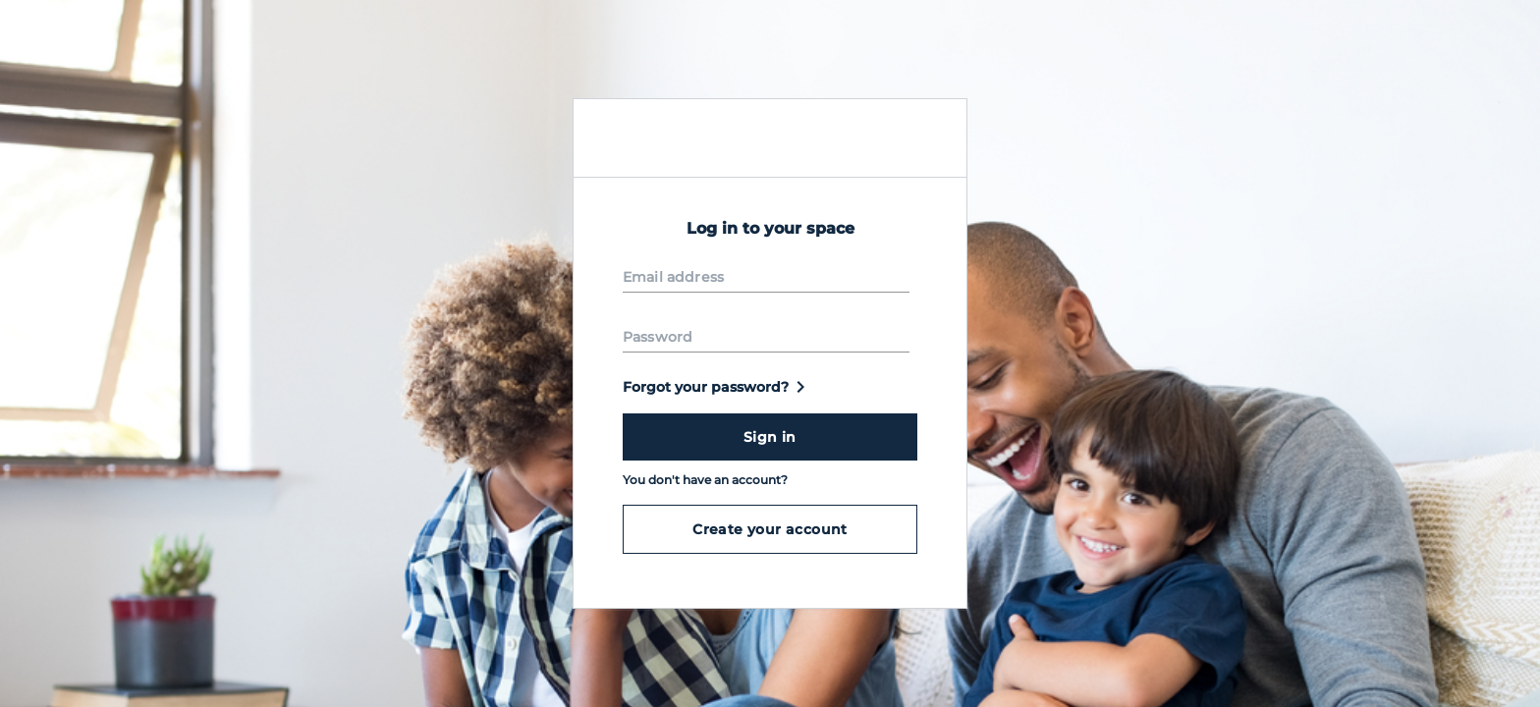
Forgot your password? (717, 387)
